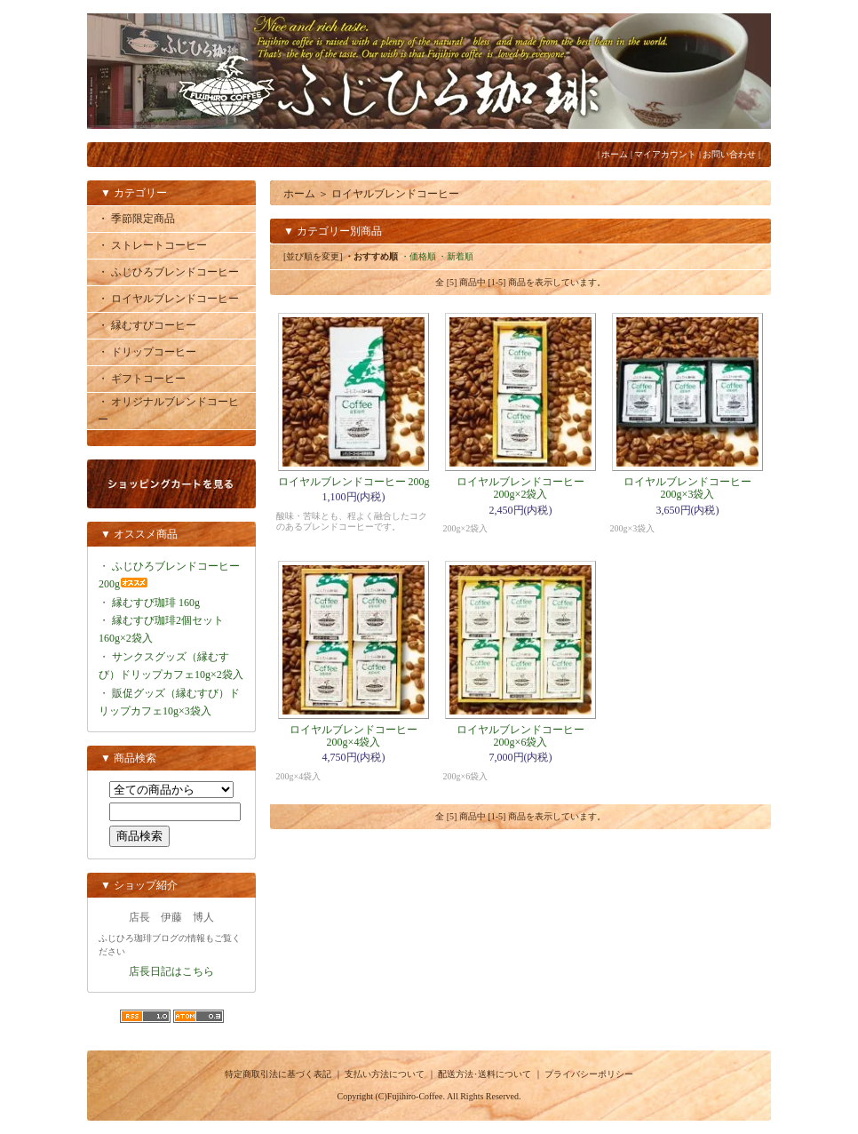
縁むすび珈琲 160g (156, 602)
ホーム (614, 154)
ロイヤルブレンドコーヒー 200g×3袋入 (687, 487)
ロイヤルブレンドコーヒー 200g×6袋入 (520, 735)
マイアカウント (665, 154)
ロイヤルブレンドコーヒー (395, 194)
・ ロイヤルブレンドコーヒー (168, 298)
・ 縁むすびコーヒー (147, 325)
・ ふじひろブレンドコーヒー (168, 272)
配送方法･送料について (484, 1074)
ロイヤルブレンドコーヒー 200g (354, 481)
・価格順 (418, 256)
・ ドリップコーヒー (147, 352)
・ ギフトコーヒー (142, 378)
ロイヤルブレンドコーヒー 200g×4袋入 (353, 735)
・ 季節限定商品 (136, 218)
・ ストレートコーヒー (152, 245)
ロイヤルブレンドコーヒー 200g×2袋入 (520, 487)
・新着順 (455, 256)
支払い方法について (385, 1074)
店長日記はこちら (171, 971)
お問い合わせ (729, 154)
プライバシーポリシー (588, 1074)
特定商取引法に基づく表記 (278, 1074)
